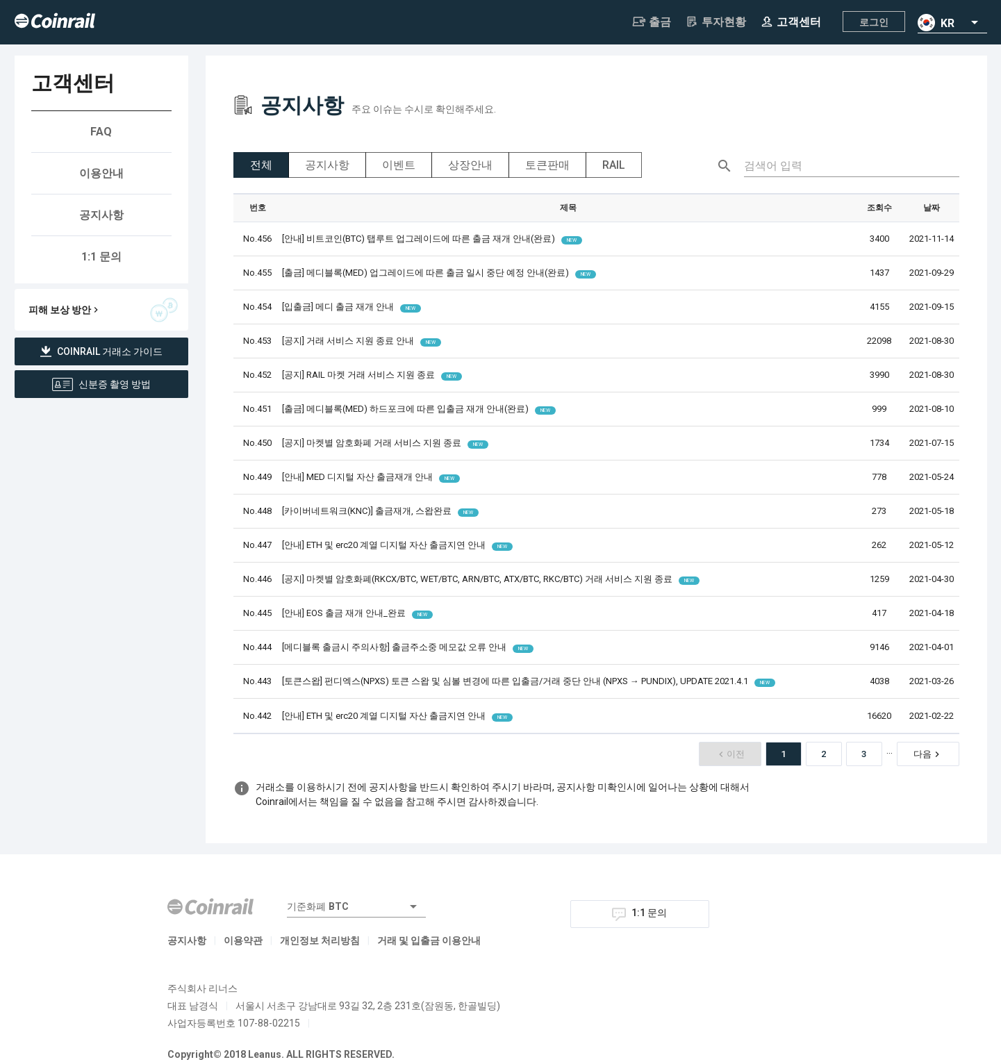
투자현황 (715, 21)
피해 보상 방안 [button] (103, 310)
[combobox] (952, 23)
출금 (651, 21)
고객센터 (790, 21)
